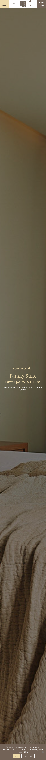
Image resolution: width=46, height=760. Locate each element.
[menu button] (4, 4)
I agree (16, 756)
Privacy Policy (28, 756)
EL (14, 4)
